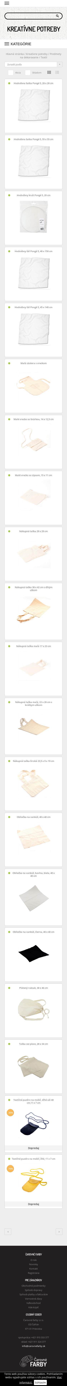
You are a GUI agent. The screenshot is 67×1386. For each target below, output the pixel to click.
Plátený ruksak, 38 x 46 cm (33, 987)
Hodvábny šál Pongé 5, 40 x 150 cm (33, 251)
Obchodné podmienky (34, 1285)
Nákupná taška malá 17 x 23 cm (33, 646)
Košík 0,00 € (60, 3)
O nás (34, 1260)
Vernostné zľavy (33, 1298)
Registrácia (33, 1273)
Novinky (33, 1264)
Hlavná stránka (15, 54)
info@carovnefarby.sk (33, 1346)
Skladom (33, 72)
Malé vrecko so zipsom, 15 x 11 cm (33, 475)
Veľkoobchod (33, 1303)
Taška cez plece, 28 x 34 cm (33, 1043)
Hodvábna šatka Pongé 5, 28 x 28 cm (33, 83)
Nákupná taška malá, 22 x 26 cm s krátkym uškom (33, 704)
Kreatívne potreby (37, 54)
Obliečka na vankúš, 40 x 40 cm (33, 817)
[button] (6, 2)
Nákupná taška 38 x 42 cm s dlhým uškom (33, 589)
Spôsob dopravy (33, 1290)
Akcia (14, 72)
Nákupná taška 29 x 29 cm (33, 531)
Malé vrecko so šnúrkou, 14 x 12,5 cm (34, 419)
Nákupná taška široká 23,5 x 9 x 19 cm (33, 761)
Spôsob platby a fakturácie (33, 1294)
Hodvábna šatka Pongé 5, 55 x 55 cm (33, 139)
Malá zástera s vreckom (34, 363)
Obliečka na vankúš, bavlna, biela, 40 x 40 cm (34, 874)
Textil (44, 57)
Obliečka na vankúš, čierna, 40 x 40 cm (33, 931)
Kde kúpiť (33, 1307)
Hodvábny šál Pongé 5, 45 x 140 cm (33, 307)
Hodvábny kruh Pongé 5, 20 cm (33, 195)
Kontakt (33, 1268)
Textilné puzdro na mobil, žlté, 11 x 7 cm (33, 1158)
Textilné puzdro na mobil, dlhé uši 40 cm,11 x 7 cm (33, 1101)
